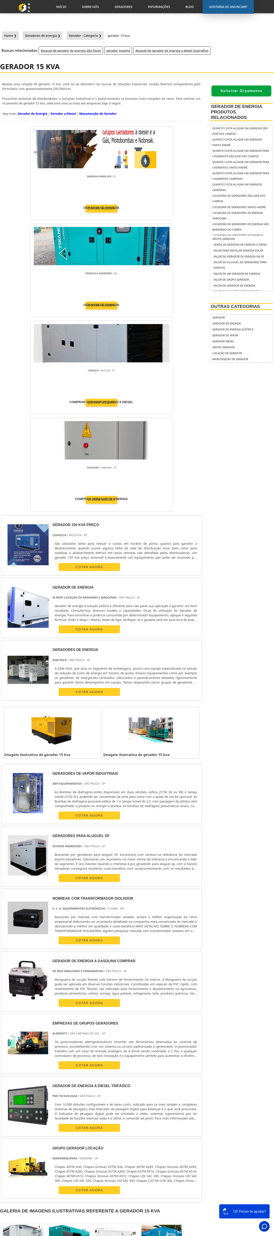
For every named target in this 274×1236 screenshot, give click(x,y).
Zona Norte (38, 1133)
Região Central (13, 1133)
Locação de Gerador (227, 353)
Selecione (10, 1093)
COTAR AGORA (25, 207)
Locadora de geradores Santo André (239, 207)
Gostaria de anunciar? (237, 1178)
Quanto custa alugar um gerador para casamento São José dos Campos (240, 153)
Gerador (218, 317)
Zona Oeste (62, 1133)
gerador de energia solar (165, 1196)
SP (64, 1093)
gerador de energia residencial (160, 1187)
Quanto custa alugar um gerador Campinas (237, 187)
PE (113, 1093)
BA (126, 1093)
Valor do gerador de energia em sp (238, 256)
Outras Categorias (235, 306)
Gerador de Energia (226, 323)
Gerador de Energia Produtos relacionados (236, 112)
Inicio (229, 1189)
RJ (26, 1093)
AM (171, 1093)
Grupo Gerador (223, 239)
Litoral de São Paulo (166, 1133)
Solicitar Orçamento (241, 91)
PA (184, 1093)
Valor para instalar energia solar (238, 250)
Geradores (233, 1200)
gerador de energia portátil (167, 1179)
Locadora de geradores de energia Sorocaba (237, 215)
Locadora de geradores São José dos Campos (238, 198)
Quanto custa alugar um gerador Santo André (237, 142)
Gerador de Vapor (225, 335)
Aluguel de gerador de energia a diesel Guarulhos (171, 50)
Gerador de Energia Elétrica (232, 329)
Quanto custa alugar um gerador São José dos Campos (240, 131)
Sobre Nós (233, 1195)
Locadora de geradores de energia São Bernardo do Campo (240, 227)
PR (76, 1093)
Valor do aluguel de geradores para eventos (240, 265)
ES (51, 1093)
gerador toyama (118, 50)
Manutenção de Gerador (230, 359)
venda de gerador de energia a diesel (240, 244)
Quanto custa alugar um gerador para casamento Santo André (240, 164)
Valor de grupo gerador (231, 280)
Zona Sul (84, 1133)
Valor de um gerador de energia (236, 274)
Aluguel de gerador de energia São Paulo (71, 50)
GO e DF (155, 1093)
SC (88, 1093)
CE (139, 1093)
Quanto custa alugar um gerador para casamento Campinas (240, 176)
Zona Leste (105, 1133)
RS (101, 1093)
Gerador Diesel (223, 341)
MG (39, 1093)
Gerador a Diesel (63, 113)
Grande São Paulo (133, 1133)
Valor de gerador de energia (234, 285)
